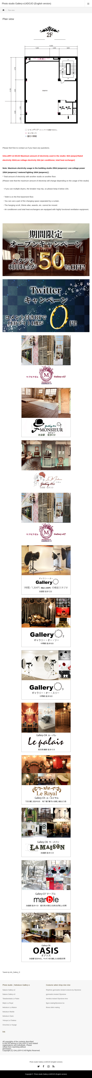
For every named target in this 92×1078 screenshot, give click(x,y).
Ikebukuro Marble (8, 1012)
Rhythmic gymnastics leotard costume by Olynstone (63, 990)
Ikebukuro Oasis (8, 1016)
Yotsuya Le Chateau (9, 1020)
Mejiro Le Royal (8, 1003)
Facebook (43, 1066)
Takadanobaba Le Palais (11, 999)
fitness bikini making (53, 1007)
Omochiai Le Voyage (10, 1025)
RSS (53, 1066)
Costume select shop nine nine (58, 985)
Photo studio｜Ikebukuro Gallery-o (16, 985)
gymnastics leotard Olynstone (56, 994)
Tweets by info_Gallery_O (11, 972)
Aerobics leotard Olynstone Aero (57, 999)
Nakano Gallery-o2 (9, 990)
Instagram (48, 1066)
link (4, 1032)
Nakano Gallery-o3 (9, 994)
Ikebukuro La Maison (10, 1007)
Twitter (38, 1066)
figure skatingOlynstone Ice (55, 1003)
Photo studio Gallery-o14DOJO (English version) (46, 1062)
